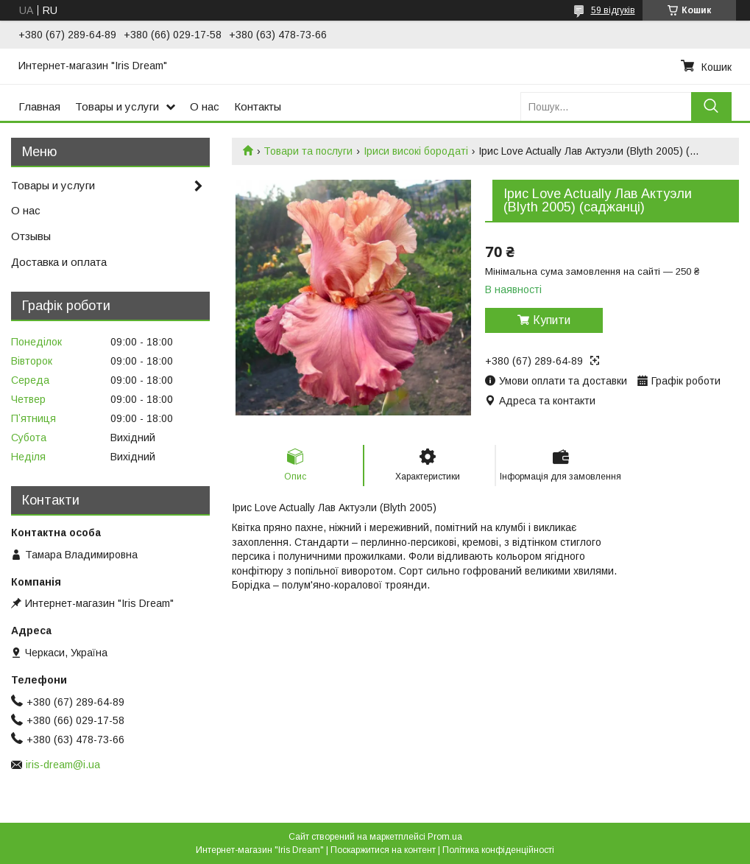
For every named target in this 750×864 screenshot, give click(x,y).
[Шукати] (711, 106)
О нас (204, 106)
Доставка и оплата (59, 262)
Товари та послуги (308, 151)
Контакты (257, 106)
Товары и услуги (117, 106)
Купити (551, 320)
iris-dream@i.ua (63, 764)
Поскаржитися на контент (383, 850)
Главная (39, 106)
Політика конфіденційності (498, 850)
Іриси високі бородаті (416, 151)
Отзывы (31, 236)
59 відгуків (613, 10)
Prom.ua (445, 837)
